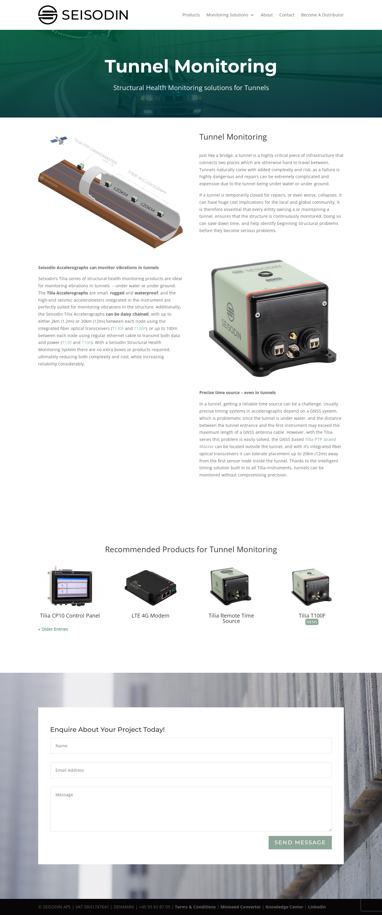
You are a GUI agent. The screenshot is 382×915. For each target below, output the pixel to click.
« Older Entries (53, 629)
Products (191, 15)
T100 (86, 342)
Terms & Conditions (195, 907)
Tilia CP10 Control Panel (70, 615)
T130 (67, 342)
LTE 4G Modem (151, 615)
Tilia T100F (312, 615)
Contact (287, 15)
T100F (140, 328)
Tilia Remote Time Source (231, 618)
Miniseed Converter (241, 907)
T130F (118, 328)
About (267, 15)
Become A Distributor (322, 15)
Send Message (300, 843)
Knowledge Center (284, 907)
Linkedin (317, 907)
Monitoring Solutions (227, 15)
